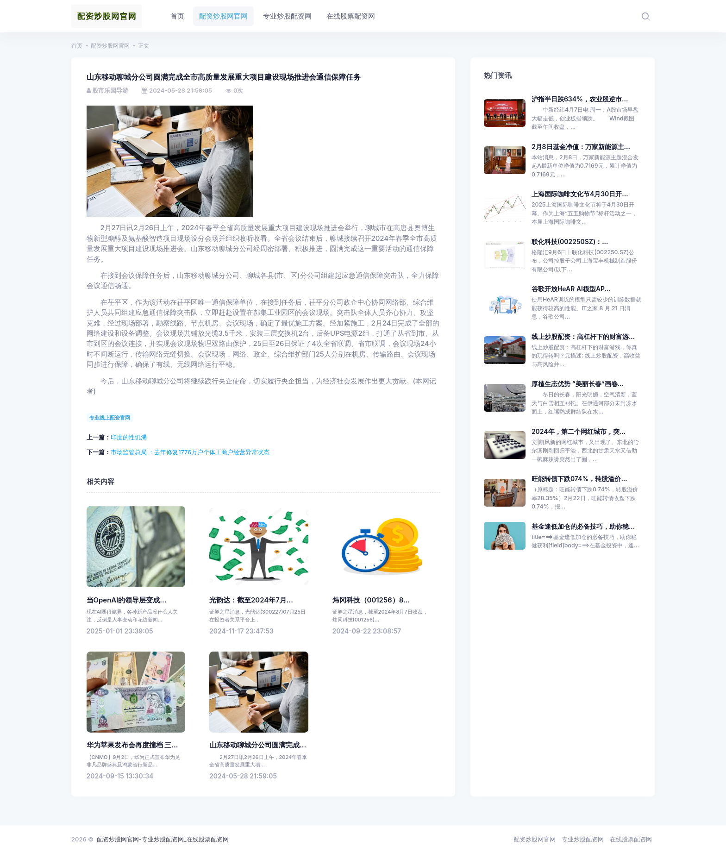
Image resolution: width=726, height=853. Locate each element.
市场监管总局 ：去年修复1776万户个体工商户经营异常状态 (190, 452)
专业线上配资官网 (109, 417)
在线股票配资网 (631, 839)
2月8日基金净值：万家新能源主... (581, 147)
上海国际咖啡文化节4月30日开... (580, 194)
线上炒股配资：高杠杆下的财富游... (583, 336)
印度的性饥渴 (129, 437)
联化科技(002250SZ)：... (570, 241)
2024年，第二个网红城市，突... (579, 431)
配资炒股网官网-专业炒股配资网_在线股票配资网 (163, 839)
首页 (76, 45)
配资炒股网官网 (110, 45)
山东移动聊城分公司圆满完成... (257, 745)
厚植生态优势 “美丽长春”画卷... (578, 384)
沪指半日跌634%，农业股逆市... (580, 99)
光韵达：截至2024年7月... (251, 600)
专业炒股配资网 (583, 839)
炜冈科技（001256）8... (371, 600)
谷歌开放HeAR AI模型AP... (571, 289)
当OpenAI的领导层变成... (127, 600)
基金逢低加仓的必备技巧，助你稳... (583, 526)
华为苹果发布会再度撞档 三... (132, 745)
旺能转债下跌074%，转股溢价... (579, 479)
